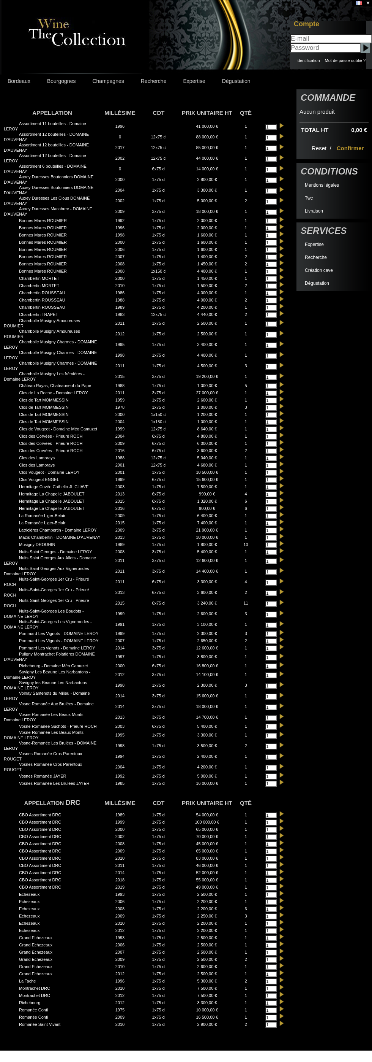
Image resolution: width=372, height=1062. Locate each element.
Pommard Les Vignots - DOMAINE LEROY (58, 633)
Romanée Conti (33, 1010)
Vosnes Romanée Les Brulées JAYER (54, 783)
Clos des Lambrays (37, 458)
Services (324, 230)
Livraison (314, 211)
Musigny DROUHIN (37, 544)
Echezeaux (29, 894)
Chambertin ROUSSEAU (42, 293)
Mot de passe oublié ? (345, 60)
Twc (309, 198)
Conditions (329, 171)
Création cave (319, 270)
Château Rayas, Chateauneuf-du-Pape (55, 385)
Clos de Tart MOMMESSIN (44, 400)
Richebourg (29, 1002)
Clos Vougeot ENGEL (39, 479)
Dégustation (236, 81)
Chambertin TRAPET (38, 314)
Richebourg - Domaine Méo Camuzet (53, 666)
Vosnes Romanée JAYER (42, 776)
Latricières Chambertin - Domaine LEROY (58, 530)
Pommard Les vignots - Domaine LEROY (57, 648)
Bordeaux (19, 81)
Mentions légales (322, 185)
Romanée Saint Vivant (39, 1024)
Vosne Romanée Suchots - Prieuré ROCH (58, 726)
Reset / (322, 148)
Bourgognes (61, 81)
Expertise (194, 81)
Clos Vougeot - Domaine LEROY (49, 472)
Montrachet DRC (34, 988)
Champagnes (108, 81)
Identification (308, 60)
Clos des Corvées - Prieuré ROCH (51, 436)
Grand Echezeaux (35, 937)
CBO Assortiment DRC (40, 815)
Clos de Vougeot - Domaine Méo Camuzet (58, 429)
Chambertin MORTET (39, 278)
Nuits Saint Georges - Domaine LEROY (55, 551)
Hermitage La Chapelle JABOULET (51, 494)
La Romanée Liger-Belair (42, 515)
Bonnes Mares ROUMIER (43, 220)
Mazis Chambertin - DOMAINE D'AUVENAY (60, 537)
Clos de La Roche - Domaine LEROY (53, 393)
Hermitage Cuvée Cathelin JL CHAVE (53, 486)
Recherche (154, 81)
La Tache (27, 981)
